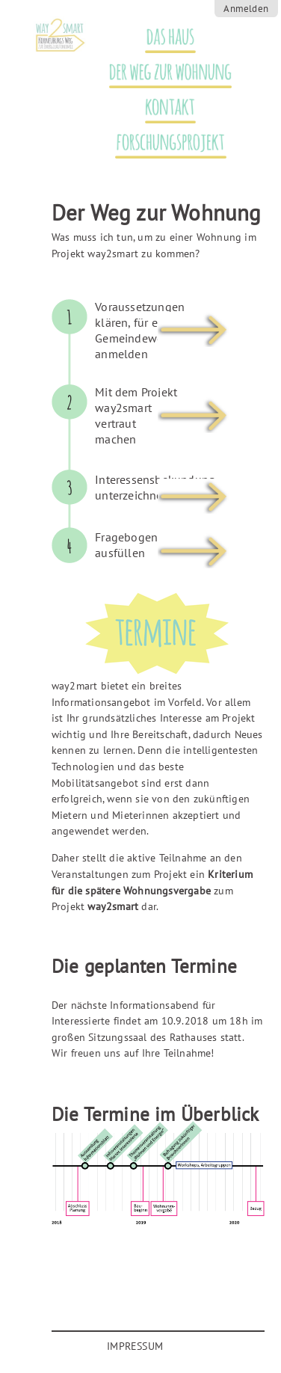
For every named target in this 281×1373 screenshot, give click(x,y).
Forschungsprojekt (162, 142)
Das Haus (163, 37)
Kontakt (162, 107)
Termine (177, 184)
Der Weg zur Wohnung (163, 72)
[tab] (142, 341)
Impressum (135, 1346)
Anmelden (245, 8)
